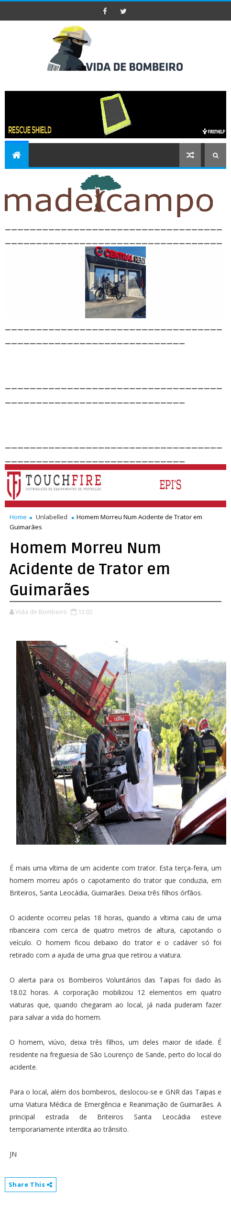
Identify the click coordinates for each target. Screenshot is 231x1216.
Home (18, 517)
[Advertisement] (118, 360)
